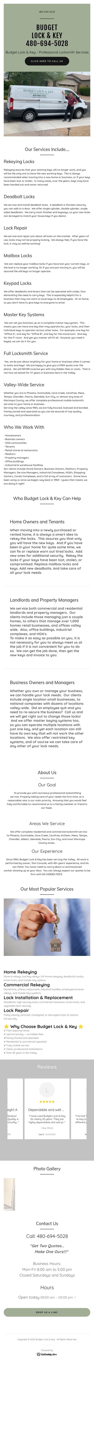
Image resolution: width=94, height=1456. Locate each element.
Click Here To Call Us (47, 61)
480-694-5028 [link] (47, 11)
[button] (74, 1297)
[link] (47, 45)
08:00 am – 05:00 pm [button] (56, 1297)
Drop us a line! (47, 1312)
